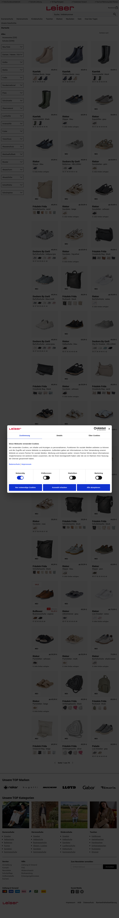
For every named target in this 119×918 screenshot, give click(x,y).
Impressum (26, 464)
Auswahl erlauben (59, 487)
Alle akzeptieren (93, 487)
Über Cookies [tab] (94, 435)
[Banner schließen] (109, 429)
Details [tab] (59, 435)
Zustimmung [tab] (24, 435)
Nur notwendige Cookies (25, 487)
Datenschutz (14, 464)
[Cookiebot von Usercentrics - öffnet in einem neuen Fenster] (95, 429)
